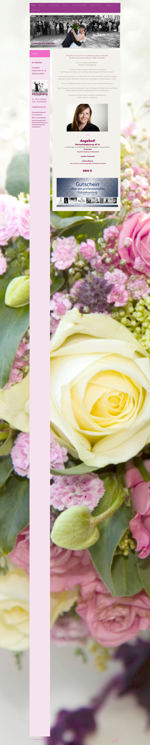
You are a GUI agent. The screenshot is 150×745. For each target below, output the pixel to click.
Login (117, 739)
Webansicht (115, 741)
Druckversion (36, 739)
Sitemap (44, 739)
